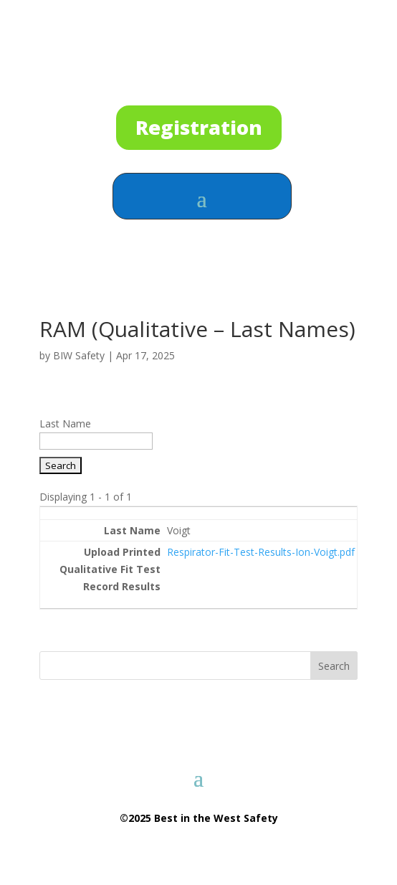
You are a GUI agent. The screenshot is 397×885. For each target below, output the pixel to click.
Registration (198, 127)
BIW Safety (79, 355)
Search (334, 666)
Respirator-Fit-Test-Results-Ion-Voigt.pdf (261, 552)
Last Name (65, 423)
